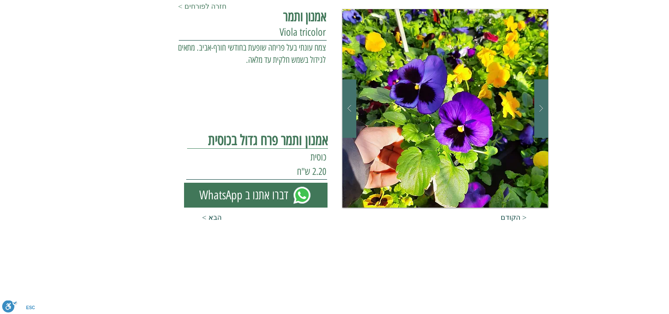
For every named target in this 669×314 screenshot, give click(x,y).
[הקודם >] (522, 217)
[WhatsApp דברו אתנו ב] (256, 195)
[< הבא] (200, 217)
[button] (445, 108)
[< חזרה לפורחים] (207, 6)
